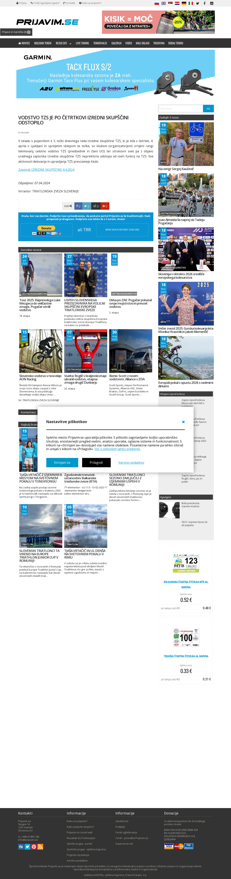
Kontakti (69, 2)
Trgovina (158, 43)
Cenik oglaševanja (126, 832)
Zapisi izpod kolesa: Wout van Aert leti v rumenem (193, 403)
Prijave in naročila (16, 32)
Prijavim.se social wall (79, 832)
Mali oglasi (142, 43)
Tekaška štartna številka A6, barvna (186, 656)
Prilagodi (96, 462)
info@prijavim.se (28, 839)
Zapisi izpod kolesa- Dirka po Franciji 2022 (194, 439)
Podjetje (120, 826)
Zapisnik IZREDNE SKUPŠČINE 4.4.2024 (46, 170)
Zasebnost (121, 821)
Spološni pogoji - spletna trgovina (86, 849)
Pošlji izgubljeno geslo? (45, 2)
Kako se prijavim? (90, 2)
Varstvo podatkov (131, 462)
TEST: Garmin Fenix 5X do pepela (194, 523)
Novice (24, 43)
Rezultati (63, 43)
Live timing (82, 43)
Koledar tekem (42, 43)
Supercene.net (124, 843)
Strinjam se (62, 462)
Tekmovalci (100, 43)
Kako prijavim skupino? (80, 826)
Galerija (116, 43)
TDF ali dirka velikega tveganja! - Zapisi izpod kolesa (194, 459)
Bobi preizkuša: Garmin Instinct (191, 504)
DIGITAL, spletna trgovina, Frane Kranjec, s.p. (121, 875)
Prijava (21, 2)
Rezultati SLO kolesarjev (81, 838)
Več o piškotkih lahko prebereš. (117, 449)
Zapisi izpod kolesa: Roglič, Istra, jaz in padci (193, 478)
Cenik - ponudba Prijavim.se (131, 838)
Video (128, 43)
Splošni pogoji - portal (79, 843)
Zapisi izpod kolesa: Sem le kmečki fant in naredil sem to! (194, 422)
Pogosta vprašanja (78, 855)
